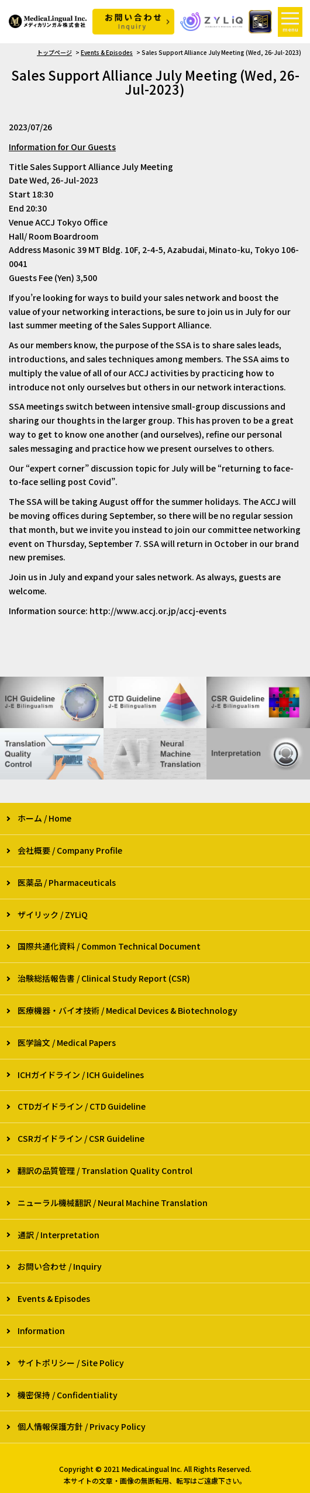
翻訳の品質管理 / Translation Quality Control (105, 1170)
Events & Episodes (107, 52)
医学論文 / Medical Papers (67, 1042)
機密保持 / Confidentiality (68, 1395)
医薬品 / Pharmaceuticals (67, 882)
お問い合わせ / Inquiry (60, 1266)
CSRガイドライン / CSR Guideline (81, 1138)
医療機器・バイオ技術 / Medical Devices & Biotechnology (127, 1010)
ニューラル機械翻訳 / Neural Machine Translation (113, 1202)
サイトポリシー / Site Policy (71, 1363)
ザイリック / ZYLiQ (53, 914)
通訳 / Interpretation (58, 1235)
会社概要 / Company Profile (70, 850)
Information (41, 1330)
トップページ (54, 52)
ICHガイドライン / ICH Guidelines (81, 1074)
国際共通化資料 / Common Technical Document (109, 946)
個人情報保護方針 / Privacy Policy (82, 1426)
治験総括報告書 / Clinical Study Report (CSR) (104, 978)
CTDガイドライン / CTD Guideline (82, 1106)
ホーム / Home (44, 818)
